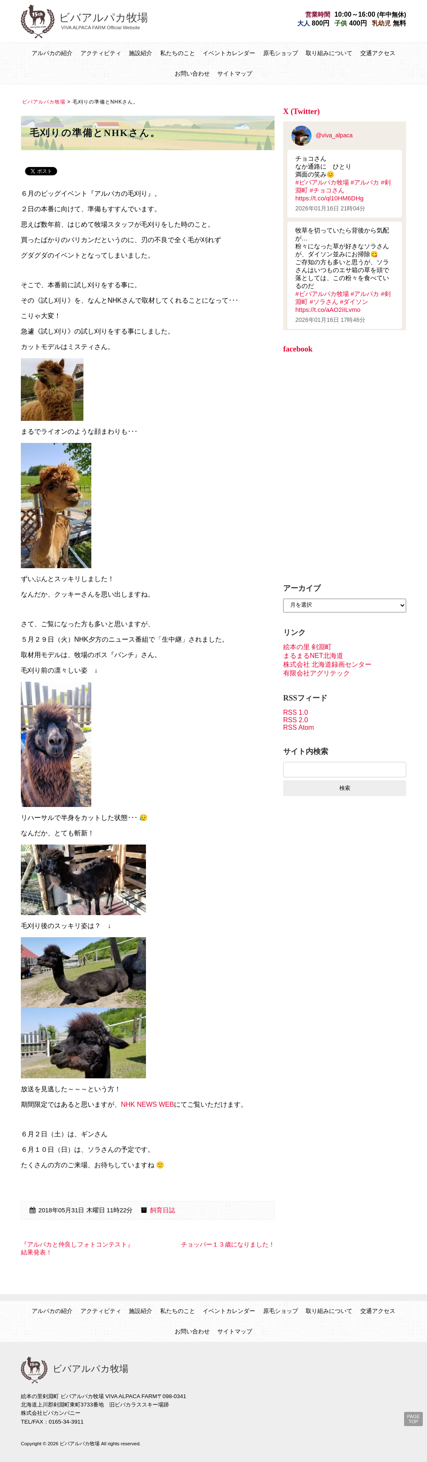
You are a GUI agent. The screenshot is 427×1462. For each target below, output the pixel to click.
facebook (298, 349)
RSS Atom (298, 727)
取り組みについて (329, 53)
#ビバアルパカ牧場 (322, 182)
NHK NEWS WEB (147, 1104)
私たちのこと (177, 53)
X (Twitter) (301, 111)
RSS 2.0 (295, 719)
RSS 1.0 (295, 712)
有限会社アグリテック (316, 673)
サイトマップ (234, 73)
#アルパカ (365, 182)
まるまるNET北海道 (313, 655)
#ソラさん (323, 301)
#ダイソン (354, 301)
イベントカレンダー (229, 53)
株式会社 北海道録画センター (327, 664)
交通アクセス (377, 53)
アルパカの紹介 (52, 53)
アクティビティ (100, 53)
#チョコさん (326, 190)
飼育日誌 (162, 1210)
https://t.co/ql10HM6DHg (329, 198)
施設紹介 (140, 53)
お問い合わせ (192, 73)
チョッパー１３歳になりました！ (228, 1244)
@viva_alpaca (322, 135)
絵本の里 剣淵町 (307, 646)
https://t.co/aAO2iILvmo (327, 309)
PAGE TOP (413, 1419)
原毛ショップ (280, 53)
